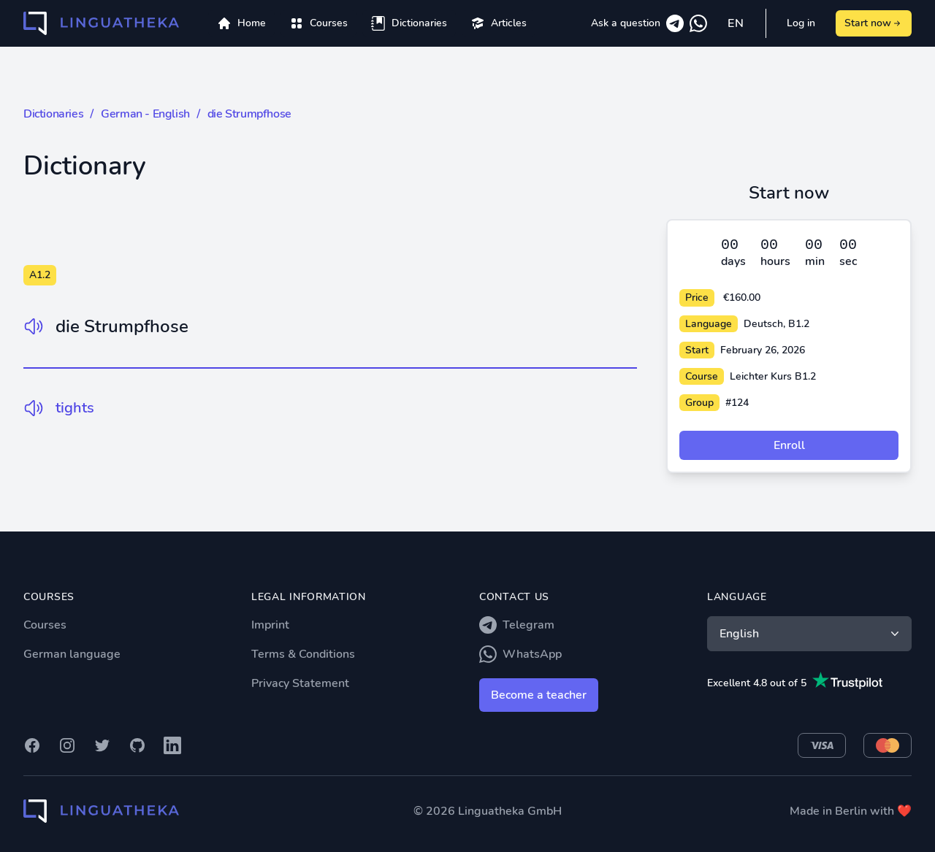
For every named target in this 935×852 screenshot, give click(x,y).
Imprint (270, 625)
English (811, 634)
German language (72, 654)
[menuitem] (318, 23)
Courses (44, 625)
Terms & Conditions (303, 654)
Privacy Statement (300, 683)
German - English (145, 114)
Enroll (789, 445)
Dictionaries (53, 114)
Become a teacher (539, 695)
